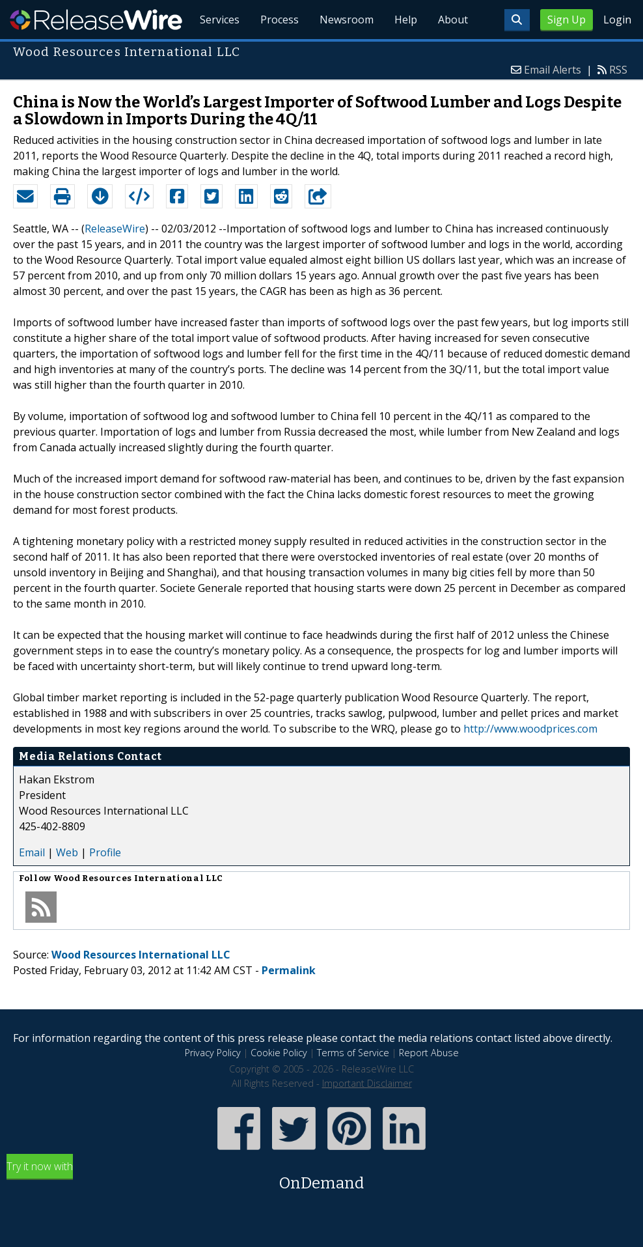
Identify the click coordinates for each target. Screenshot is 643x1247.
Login (617, 19)
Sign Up (566, 19)
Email (32, 852)
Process (279, 19)
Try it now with (321, 1177)
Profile (105, 852)
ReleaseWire (96, 20)
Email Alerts (552, 70)
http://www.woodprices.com (530, 729)
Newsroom (347, 19)
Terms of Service (353, 1052)
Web (67, 852)
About (453, 19)
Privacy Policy (213, 1052)
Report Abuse (429, 1052)
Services (219, 19)
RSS (618, 70)
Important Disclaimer (367, 1083)
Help (405, 19)
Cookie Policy (279, 1052)
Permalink (289, 970)
